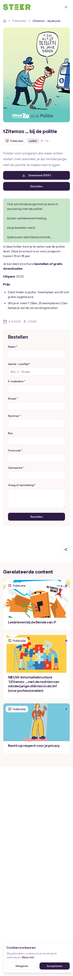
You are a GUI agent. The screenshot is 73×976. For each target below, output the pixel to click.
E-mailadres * (16, 381)
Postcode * (15, 450)
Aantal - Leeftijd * (19, 364)
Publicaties (19, 21)
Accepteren (54, 966)
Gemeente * (16, 468)
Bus (10, 433)
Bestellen (36, 186)
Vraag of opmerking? (21, 485)
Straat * (13, 398)
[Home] (4, 20)
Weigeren (21, 966)
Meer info (28, 957)
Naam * (12, 346)
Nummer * (14, 416)
